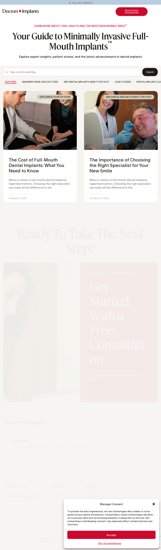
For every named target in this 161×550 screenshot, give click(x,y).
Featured (11, 81)
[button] (154, 504)
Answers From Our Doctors (40, 81)
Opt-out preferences (109, 543)
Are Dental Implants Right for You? (86, 81)
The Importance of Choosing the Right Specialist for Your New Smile (119, 165)
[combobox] (72, 72)
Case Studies (123, 81)
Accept (111, 535)
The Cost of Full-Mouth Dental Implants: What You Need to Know (36, 165)
